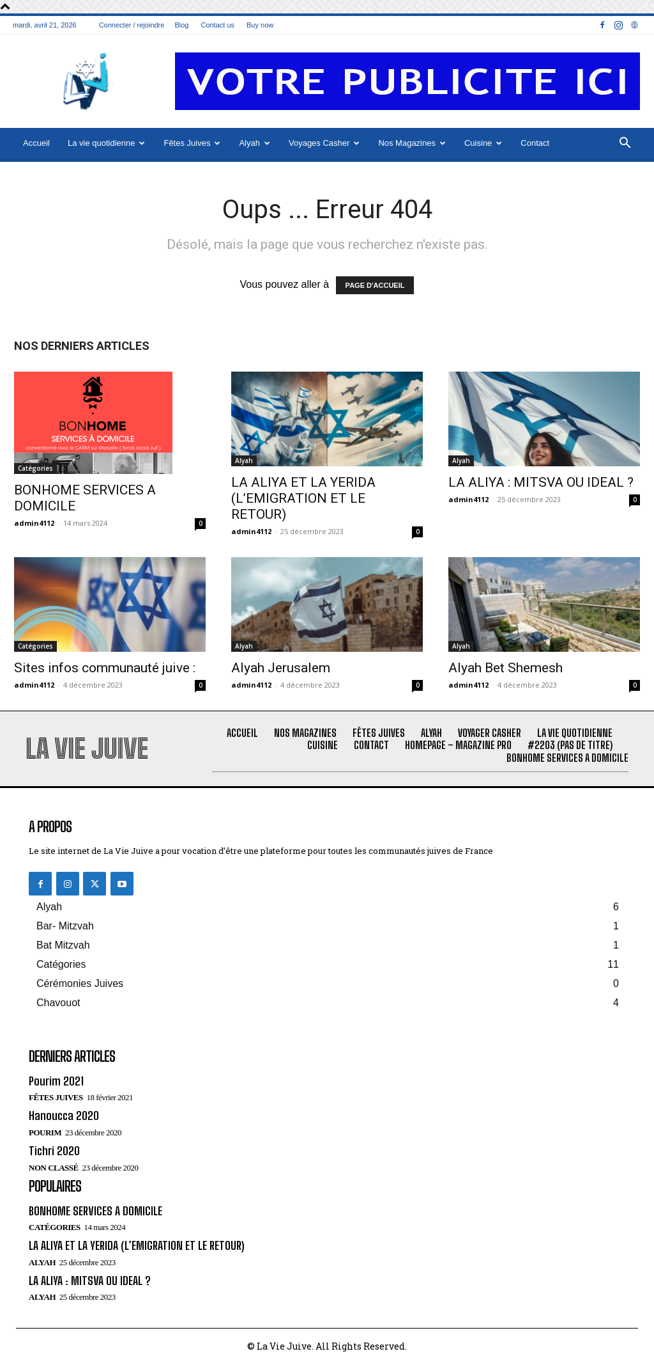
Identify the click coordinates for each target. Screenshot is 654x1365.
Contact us (217, 25)
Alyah (254, 143)
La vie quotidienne (107, 143)
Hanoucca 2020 (64, 1116)
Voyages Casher (324, 143)
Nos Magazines (412, 143)
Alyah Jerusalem (280, 667)
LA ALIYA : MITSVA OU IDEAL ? (541, 482)
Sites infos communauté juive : (104, 667)
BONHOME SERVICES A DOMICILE (95, 1211)
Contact (535, 143)
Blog (181, 25)
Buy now (260, 25)
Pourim (45, 1132)
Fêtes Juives (192, 143)
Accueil (36, 143)
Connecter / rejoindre (132, 25)
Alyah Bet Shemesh (505, 667)
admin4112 (34, 523)
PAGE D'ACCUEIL (375, 285)
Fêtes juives (56, 1097)
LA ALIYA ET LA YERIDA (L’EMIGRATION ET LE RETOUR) (303, 498)
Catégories (35, 468)
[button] (624, 144)
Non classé (54, 1167)
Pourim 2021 (56, 1081)
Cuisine (483, 143)
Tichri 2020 (54, 1151)
